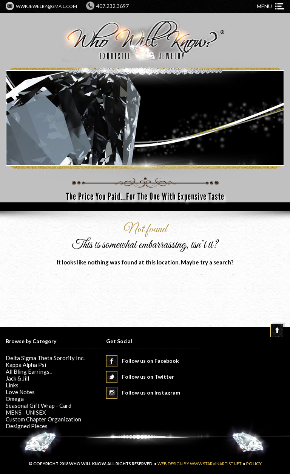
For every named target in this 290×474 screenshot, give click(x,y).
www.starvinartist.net (215, 463)
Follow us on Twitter (148, 376)
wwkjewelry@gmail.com (46, 6)
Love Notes (20, 392)
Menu (264, 6)
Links (12, 385)
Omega (15, 398)
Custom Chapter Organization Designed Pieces (43, 422)
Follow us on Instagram (151, 392)
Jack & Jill (17, 378)
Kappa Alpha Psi (26, 364)
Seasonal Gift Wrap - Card (38, 405)
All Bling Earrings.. (29, 371)
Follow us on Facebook (150, 360)
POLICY (254, 463)
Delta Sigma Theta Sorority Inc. (45, 357)
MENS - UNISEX (26, 412)
